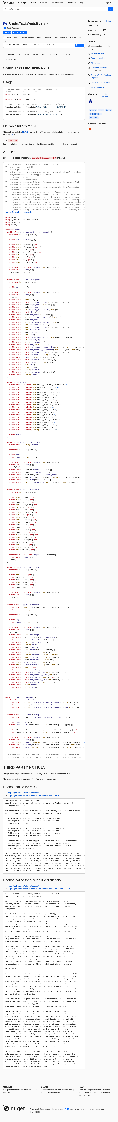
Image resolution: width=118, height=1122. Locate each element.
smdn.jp (93, 110)
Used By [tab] (54, 54)
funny (108, 110)
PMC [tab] (15, 38)
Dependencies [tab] (39, 54)
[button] (79, 45)
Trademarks (35, 1112)
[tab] (22, 2)
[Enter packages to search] (55, 9)
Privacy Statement (96, 1109)
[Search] (110, 9)
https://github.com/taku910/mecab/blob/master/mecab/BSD (34, 796)
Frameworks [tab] (23, 54)
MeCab (25, 132)
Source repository (98, 58)
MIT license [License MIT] (96, 63)
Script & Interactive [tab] (60, 38)
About (47, 1109)
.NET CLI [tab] (8, 38)
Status (44, 1087)
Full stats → (108, 21)
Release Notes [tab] (11, 59)
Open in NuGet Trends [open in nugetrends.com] (100, 83)
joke (101, 110)
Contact (7, 1087)
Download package (99, 68)
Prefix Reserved (13, 28)
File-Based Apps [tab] (75, 38)
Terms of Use (57, 1109)
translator (94, 118)
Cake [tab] (6, 41)
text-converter (95, 114)
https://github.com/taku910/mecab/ (23, 793)
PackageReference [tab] (27, 38)
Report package (97, 87)
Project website (97, 53)
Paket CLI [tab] (47, 38)
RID (12, 135)
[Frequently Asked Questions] (81, 1087)
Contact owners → (106, 95)
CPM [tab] (39, 38)
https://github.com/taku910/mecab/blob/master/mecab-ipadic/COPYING (39, 889)
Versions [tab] (66, 54)
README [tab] (9, 54)
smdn (96, 101)
